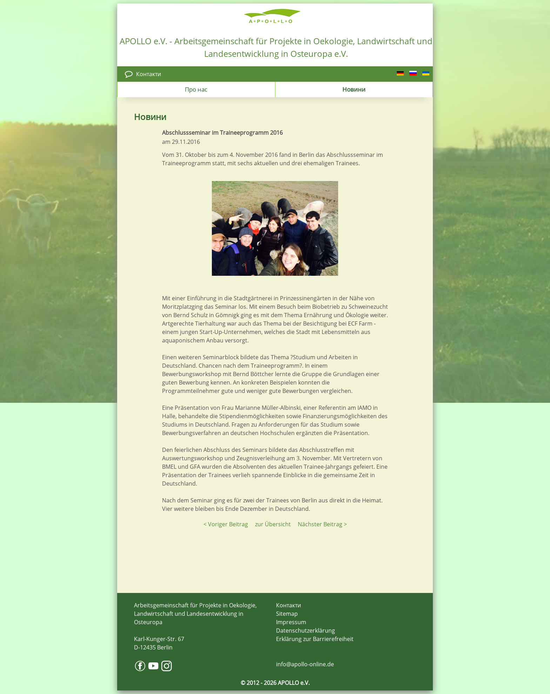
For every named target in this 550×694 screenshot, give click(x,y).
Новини (353, 89)
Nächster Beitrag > (322, 524)
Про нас (196, 89)
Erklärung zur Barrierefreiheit (315, 639)
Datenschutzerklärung (305, 630)
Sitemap (287, 614)
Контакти (148, 74)
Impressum (291, 622)
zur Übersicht (273, 524)
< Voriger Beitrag (225, 524)
